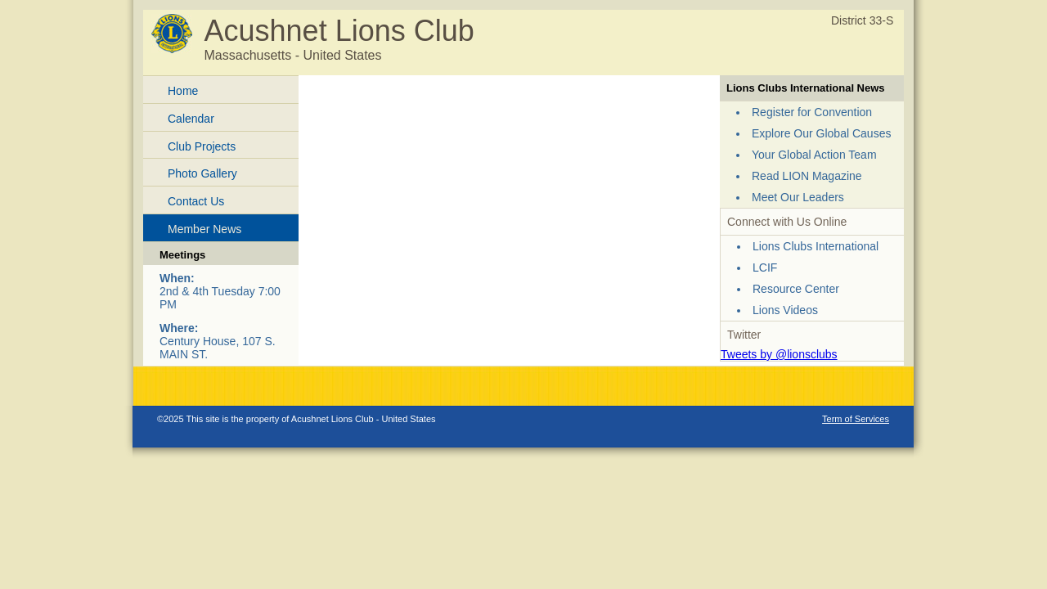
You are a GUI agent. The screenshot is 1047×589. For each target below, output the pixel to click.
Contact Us (196, 201)
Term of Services (855, 419)
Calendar (191, 118)
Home (183, 90)
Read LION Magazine (807, 175)
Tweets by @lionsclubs (779, 354)
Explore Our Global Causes (821, 133)
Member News (204, 229)
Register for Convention (812, 112)
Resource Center (796, 288)
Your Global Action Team (814, 154)
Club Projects (202, 146)
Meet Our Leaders (798, 197)
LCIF (765, 267)
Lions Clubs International (815, 246)
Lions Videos (785, 310)
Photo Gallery (202, 173)
